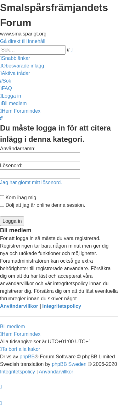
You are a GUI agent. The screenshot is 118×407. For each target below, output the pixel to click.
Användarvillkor (19, 306)
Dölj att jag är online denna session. (42, 205)
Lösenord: (11, 165)
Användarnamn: (18, 148)
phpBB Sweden (69, 364)
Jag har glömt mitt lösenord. (31, 182)
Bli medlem (12, 326)
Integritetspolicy (61, 306)
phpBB (27, 356)
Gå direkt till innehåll (22, 41)
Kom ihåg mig (18, 197)
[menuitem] (22, 65)
